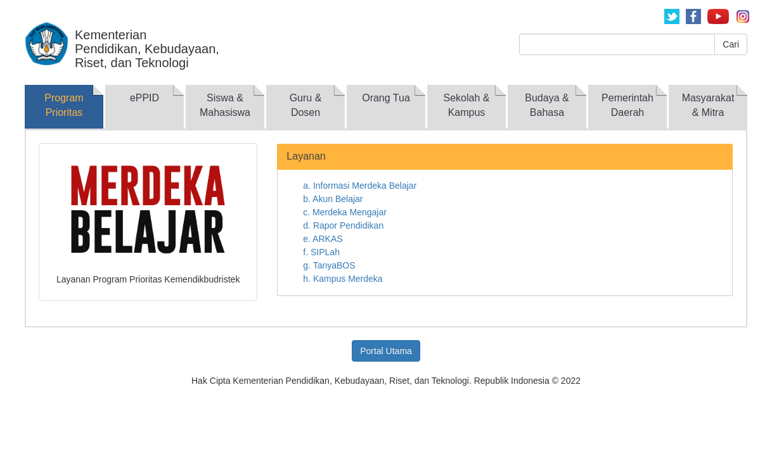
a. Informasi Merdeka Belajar (359, 185)
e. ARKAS (322, 239)
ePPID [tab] (144, 97)
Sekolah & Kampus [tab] (467, 105)
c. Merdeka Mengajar (345, 212)
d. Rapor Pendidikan (343, 225)
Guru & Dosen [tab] (306, 105)
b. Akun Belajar (333, 199)
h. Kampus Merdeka (342, 279)
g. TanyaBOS (329, 265)
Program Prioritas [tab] (63, 105)
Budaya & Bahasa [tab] (547, 105)
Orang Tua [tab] (386, 97)
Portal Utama (386, 351)
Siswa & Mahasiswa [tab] (225, 105)
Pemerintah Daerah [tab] (627, 105)
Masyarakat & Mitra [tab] (708, 105)
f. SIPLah (321, 252)
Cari (731, 44)
